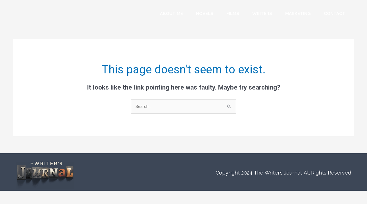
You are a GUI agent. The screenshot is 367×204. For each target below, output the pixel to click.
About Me (171, 13)
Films (232, 13)
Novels (204, 13)
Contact (334, 13)
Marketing (298, 13)
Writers (262, 13)
